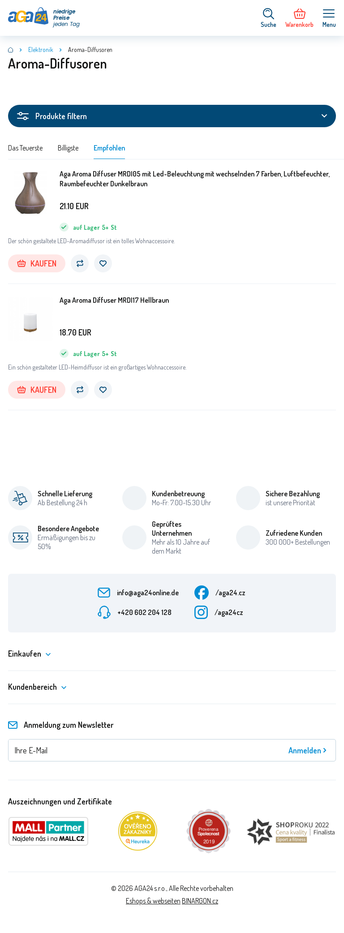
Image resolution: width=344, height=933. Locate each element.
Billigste (68, 147)
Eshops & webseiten (153, 900)
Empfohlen (109, 147)
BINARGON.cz (200, 900)
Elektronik (40, 49)
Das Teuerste (25, 147)
